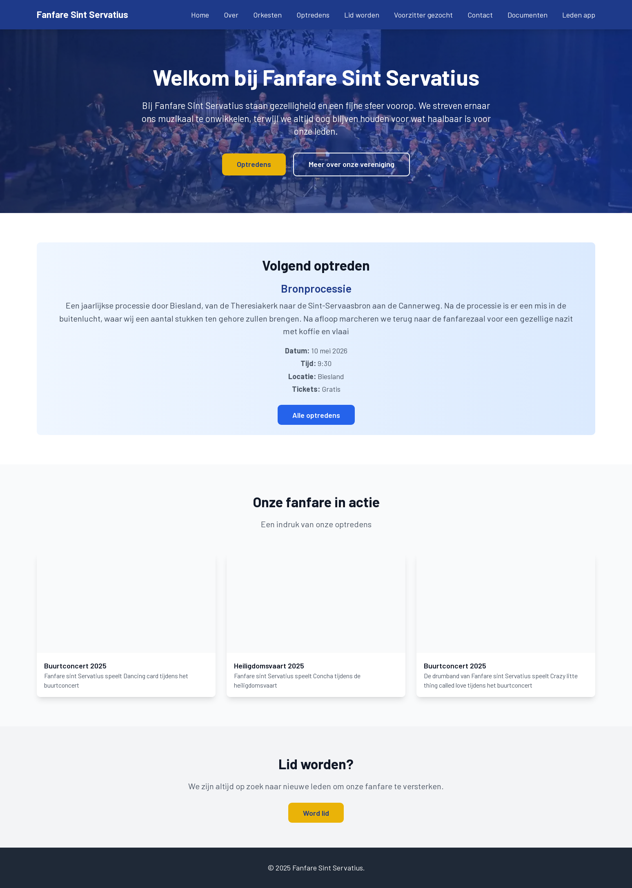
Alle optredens (316, 414)
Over (231, 14)
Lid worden (361, 14)
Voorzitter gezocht (423, 14)
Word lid (316, 812)
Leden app (578, 14)
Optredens (312, 14)
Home (200, 14)
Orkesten (267, 14)
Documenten (527, 14)
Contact (480, 14)
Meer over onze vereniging (351, 164)
